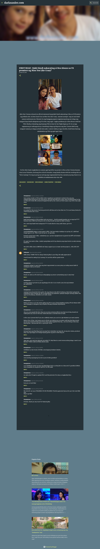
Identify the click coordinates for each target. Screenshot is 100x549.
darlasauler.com (14, 2)
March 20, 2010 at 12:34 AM (37, 195)
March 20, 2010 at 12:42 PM (37, 229)
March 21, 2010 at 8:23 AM (37, 309)
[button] (20, 76)
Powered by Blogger (50, 547)
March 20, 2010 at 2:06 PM (35, 252)
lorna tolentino (49, 182)
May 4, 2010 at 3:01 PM (36, 399)
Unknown (26, 252)
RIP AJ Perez (35, 475)
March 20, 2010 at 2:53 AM (37, 217)
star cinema (58, 182)
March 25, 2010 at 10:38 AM (37, 363)
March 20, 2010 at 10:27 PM (37, 289)
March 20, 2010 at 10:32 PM (37, 300)
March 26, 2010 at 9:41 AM (37, 380)
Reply (25, 204)
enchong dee (30, 182)
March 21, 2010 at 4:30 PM (37, 347)
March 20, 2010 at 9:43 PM (37, 272)
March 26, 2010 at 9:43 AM (37, 388)
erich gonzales (39, 182)
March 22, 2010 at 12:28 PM (37, 355)
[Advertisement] (50, 52)
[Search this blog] (91, 3)
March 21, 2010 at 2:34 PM (37, 328)
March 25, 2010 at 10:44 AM (37, 372)
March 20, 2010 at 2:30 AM (37, 207)
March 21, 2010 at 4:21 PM (37, 338)
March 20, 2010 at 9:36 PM (37, 263)
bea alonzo (23, 182)
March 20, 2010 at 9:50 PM (37, 280)
